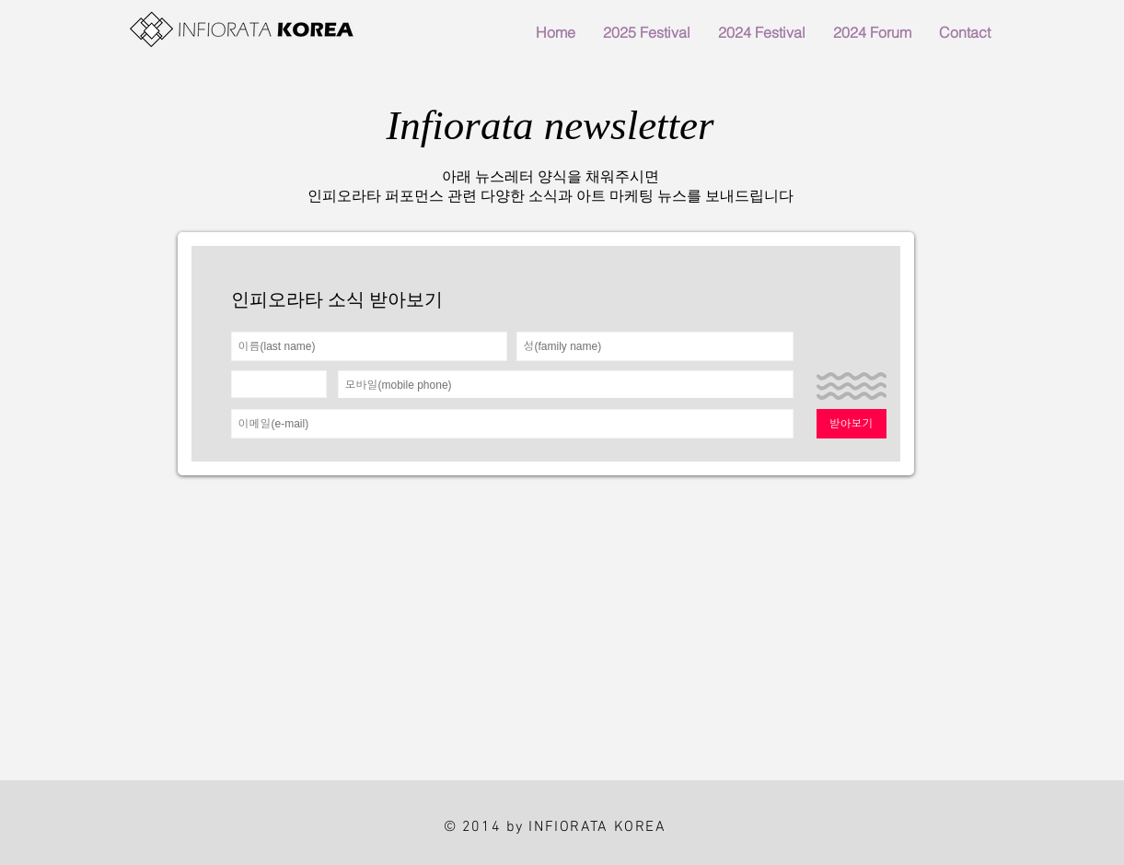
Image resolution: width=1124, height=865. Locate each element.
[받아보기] (851, 423)
